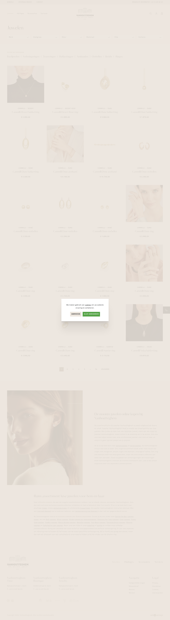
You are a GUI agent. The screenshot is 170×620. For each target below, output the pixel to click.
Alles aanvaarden (91, 314)
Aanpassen (75, 314)
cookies (88, 305)
